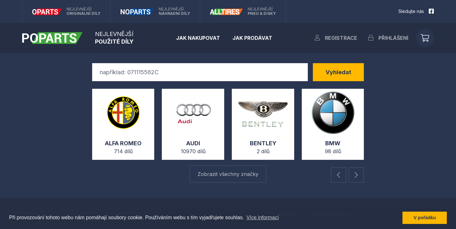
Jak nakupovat (198, 38)
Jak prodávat (252, 38)
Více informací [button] (262, 217)
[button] (338, 175)
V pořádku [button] (425, 217)
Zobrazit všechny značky (228, 174)
